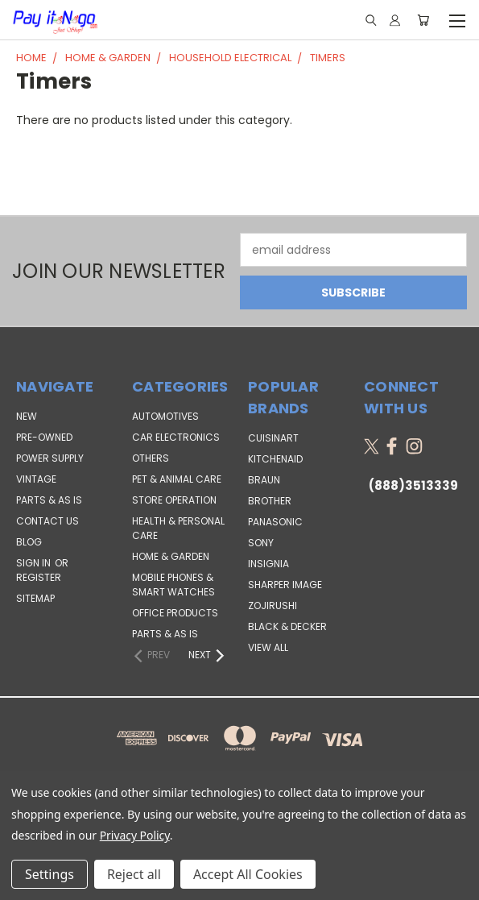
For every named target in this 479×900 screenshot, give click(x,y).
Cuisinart (273, 438)
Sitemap (35, 598)
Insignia (268, 563)
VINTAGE (36, 479)
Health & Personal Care (178, 528)
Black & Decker (287, 626)
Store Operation (174, 500)
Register (38, 577)
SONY (261, 543)
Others (150, 458)
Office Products (175, 613)
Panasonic (275, 522)
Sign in (34, 563)
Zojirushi (272, 605)
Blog (29, 542)
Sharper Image (285, 584)
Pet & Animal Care (176, 479)
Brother (269, 501)
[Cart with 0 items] (423, 20)
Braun (264, 480)
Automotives (165, 416)
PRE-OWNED (44, 437)
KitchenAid (275, 459)
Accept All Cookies (248, 874)
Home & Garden (170, 556)
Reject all (134, 874)
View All (268, 647)
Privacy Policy (135, 835)
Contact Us (47, 521)
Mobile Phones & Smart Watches (173, 584)
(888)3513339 (413, 485)
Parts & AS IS (165, 634)
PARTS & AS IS (49, 500)
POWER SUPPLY (50, 458)
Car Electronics (176, 437)
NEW (26, 416)
